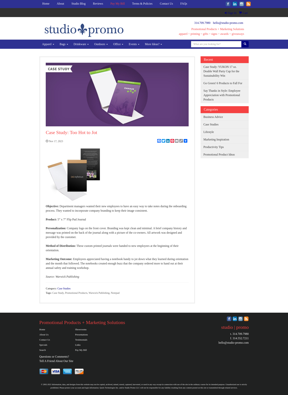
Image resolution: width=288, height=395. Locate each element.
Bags (64, 44)
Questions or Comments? (54, 356)
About (60, 3)
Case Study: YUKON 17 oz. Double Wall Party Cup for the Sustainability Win (221, 71)
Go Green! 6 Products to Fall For (223, 83)
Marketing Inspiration (216, 139)
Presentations (81, 334)
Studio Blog (78, 3)
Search (42, 350)
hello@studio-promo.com (228, 22)
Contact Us (166, 3)
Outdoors (101, 44)
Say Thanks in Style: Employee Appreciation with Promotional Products (222, 95)
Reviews (98, 3)
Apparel (48, 44)
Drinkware (81, 44)
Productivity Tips (214, 147)
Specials (43, 344)
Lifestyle (209, 132)
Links (78, 344)
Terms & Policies (142, 3)
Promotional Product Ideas (219, 154)
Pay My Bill (81, 350)
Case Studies (64, 288)
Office (118, 44)
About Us (43, 334)
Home (45, 3)
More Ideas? (153, 44)
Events (134, 44)
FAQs (183, 3)
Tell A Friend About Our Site (56, 361)
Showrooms (81, 329)
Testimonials (81, 339)
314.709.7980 (202, 22)
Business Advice (213, 116)
